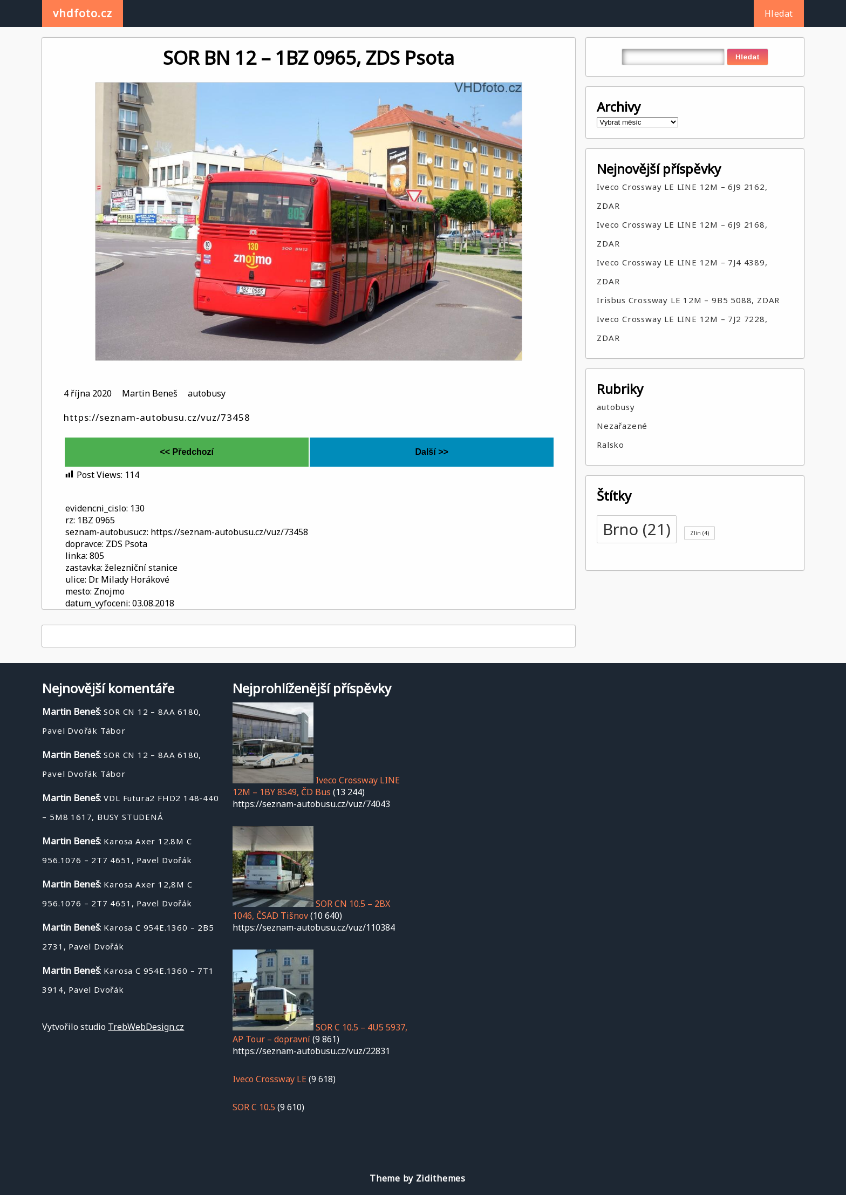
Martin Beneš (150, 393)
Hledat (779, 13)
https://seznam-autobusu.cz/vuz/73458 (157, 417)
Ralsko (610, 444)
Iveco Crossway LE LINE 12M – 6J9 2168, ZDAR (682, 234)
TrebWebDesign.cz (146, 1027)
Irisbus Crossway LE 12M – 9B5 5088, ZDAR (688, 300)
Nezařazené (622, 425)
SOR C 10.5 (254, 1107)
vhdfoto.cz (82, 13)
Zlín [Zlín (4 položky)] (699, 533)
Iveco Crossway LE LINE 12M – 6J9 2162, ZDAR (682, 196)
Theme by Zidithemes (417, 1178)
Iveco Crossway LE (269, 1079)
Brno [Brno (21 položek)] (637, 529)
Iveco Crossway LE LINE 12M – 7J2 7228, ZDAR (682, 328)
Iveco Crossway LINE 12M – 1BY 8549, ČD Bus (316, 786)
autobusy (207, 393)
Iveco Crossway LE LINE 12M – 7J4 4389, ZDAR (682, 271)
